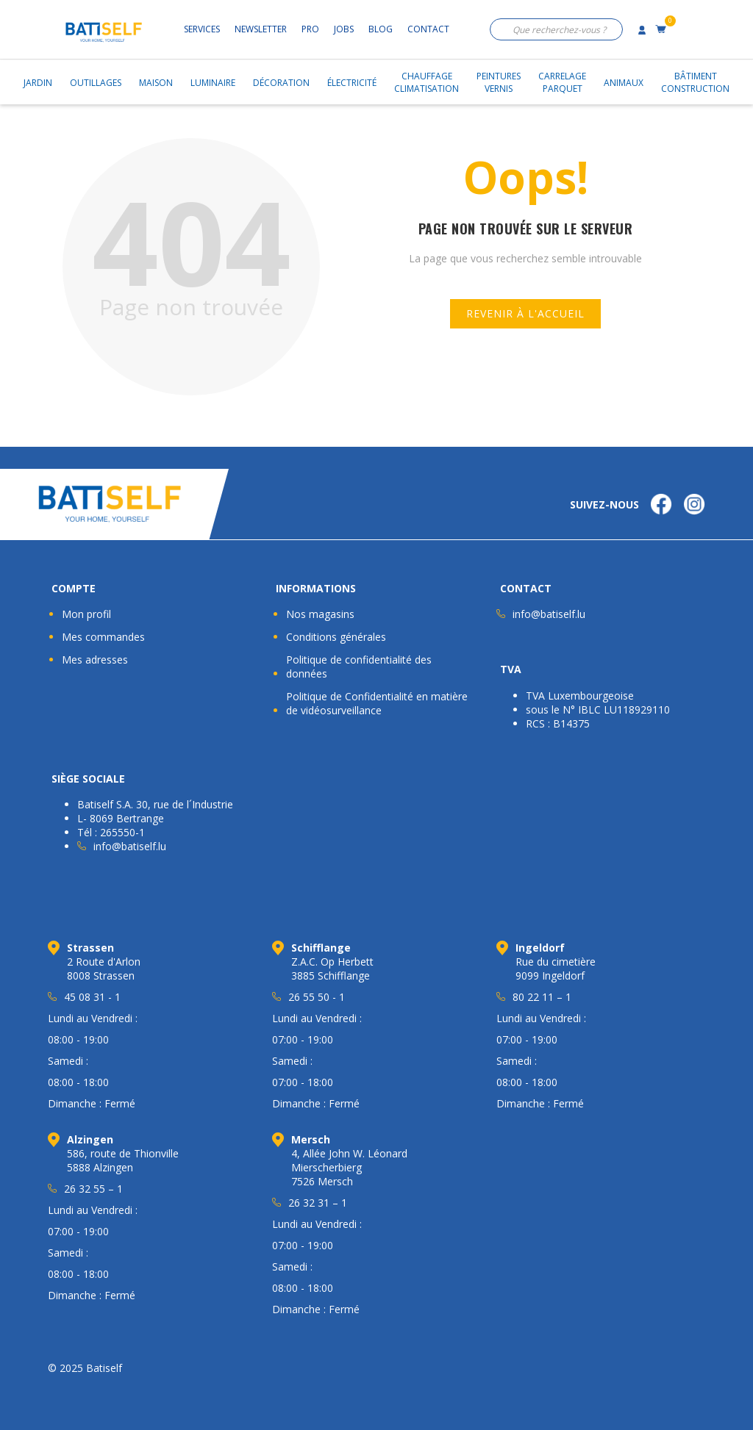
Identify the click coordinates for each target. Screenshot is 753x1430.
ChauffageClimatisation (426, 82)
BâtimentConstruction (695, 82)
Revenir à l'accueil (525, 313)
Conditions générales (336, 637)
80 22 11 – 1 (542, 997)
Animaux (623, 82)
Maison (156, 82)
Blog (380, 29)
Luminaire (212, 82)
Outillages (95, 82)
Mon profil (86, 614)
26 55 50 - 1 (316, 997)
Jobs (344, 29)
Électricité (351, 82)
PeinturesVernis (499, 82)
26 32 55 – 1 (93, 1189)
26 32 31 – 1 (317, 1203)
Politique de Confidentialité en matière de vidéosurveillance (377, 703)
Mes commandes (103, 637)
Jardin (38, 82)
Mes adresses (95, 660)
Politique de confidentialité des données (359, 666)
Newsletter (261, 29)
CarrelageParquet (562, 82)
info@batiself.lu (549, 614)
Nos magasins (320, 614)
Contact (428, 29)
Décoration (281, 82)
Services (202, 29)
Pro (310, 29)
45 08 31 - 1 (92, 997)
